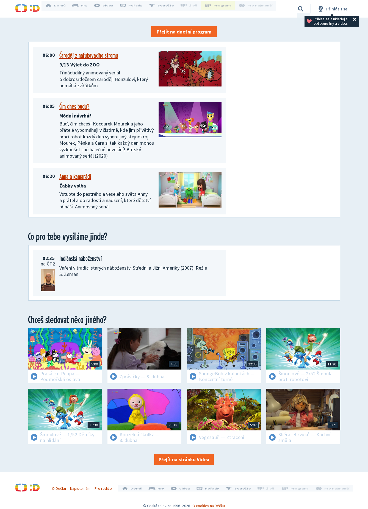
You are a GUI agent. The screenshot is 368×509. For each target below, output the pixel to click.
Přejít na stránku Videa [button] (184, 459)
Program (220, 9)
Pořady (135, 9)
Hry (84, 9)
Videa (107, 9)
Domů (59, 9)
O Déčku (61, 486)
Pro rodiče (105, 486)
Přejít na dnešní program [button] (184, 32)
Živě (192, 9)
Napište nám (82, 486)
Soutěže (165, 9)
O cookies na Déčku (208, 502)
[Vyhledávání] (301, 9)
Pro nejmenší (256, 9)
